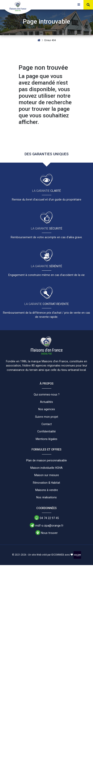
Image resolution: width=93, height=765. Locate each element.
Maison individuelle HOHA (46, 467)
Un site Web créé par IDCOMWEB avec (50, 554)
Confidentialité (46, 431)
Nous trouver (46, 533)
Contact (46, 424)
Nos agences (46, 409)
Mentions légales (46, 439)
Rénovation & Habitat (46, 482)
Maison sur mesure (46, 475)
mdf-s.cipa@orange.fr (46, 525)
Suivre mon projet (46, 416)
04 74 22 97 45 (46, 518)
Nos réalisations (46, 497)
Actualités (46, 401)
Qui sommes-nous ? (46, 394)
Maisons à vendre (46, 490)
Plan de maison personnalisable (46, 460)
